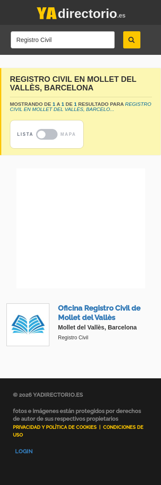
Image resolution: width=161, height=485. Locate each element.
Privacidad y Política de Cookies (55, 427)
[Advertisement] (80, 228)
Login (24, 451)
